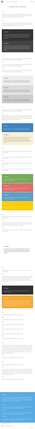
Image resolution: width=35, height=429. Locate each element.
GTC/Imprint (31, 428)
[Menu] (32, 2)
